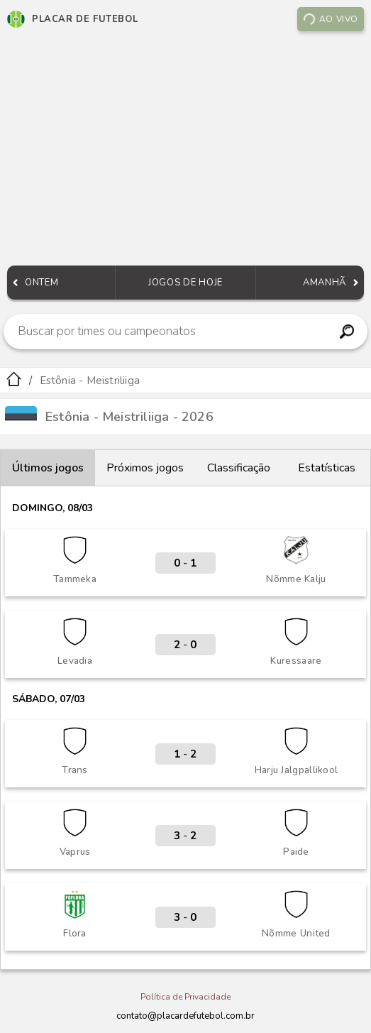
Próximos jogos (145, 468)
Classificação (238, 468)
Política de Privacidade (185, 996)
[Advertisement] (185, 152)
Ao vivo (330, 19)
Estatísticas (326, 468)
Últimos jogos (48, 468)
